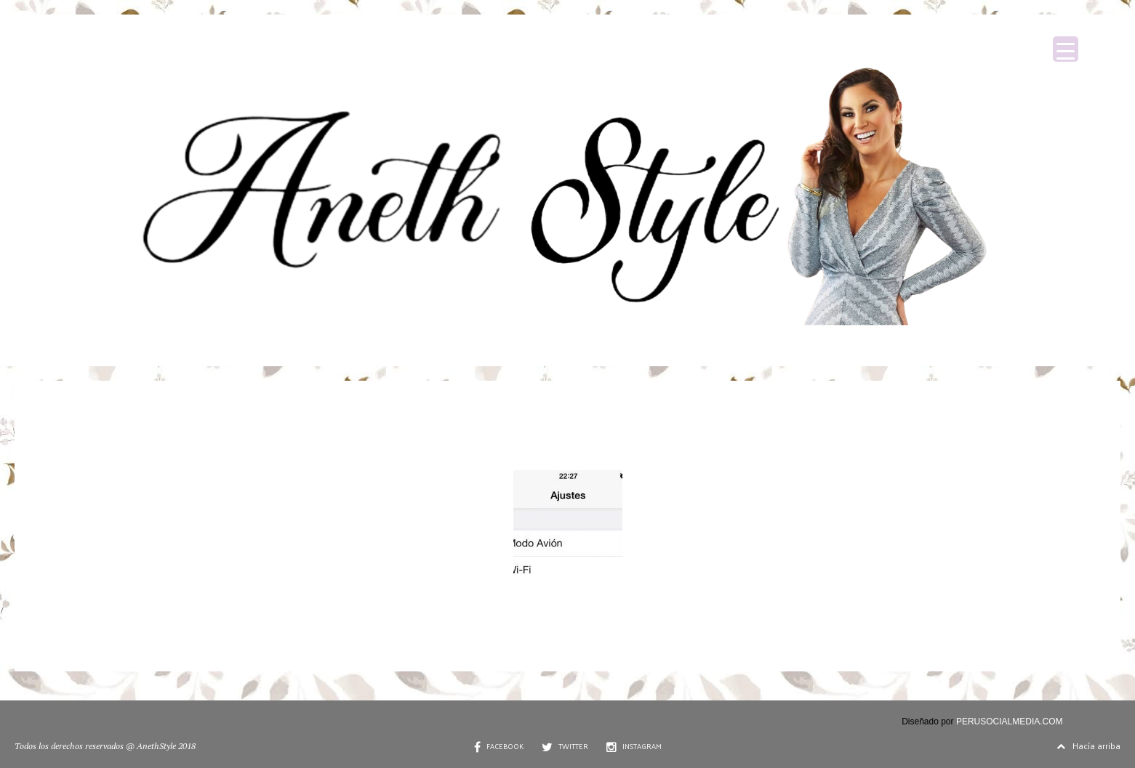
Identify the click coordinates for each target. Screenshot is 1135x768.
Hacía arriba (1088, 745)
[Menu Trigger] (1065, 49)
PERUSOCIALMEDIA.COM (1009, 721)
